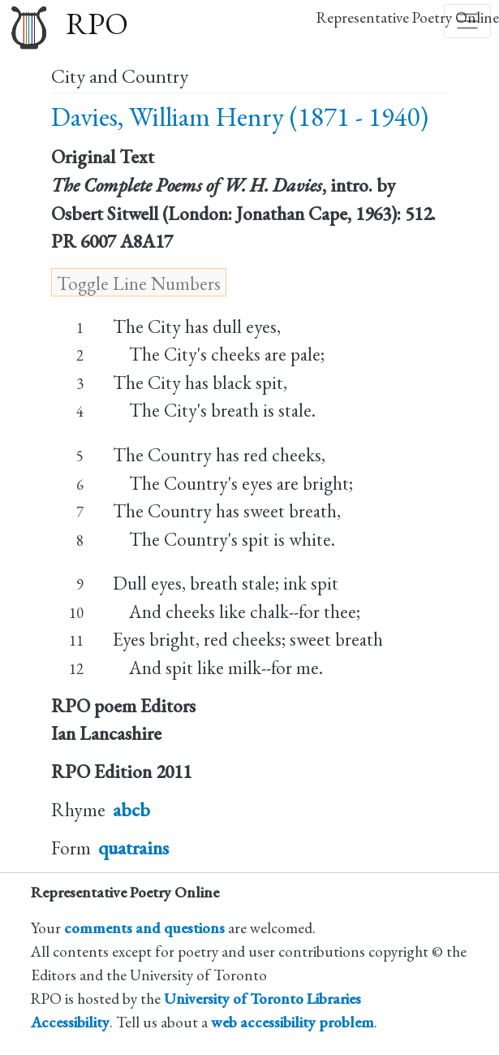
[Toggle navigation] (467, 21)
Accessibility (70, 1022)
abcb (131, 810)
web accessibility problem (292, 1022)
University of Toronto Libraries (262, 998)
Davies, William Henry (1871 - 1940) (239, 116)
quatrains (133, 848)
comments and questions (144, 928)
